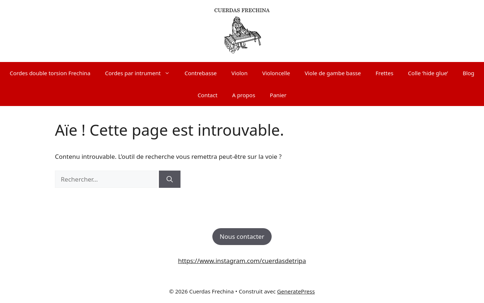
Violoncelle (276, 73)
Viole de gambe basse (333, 73)
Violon (239, 73)
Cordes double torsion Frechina (50, 73)
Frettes (385, 73)
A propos (243, 95)
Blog (468, 73)
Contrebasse (201, 73)
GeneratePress (296, 291)
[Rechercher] (169, 179)
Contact (207, 95)
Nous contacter (242, 236)
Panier (278, 95)
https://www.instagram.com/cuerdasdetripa (242, 260)
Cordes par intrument (141, 73)
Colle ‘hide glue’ (428, 73)
